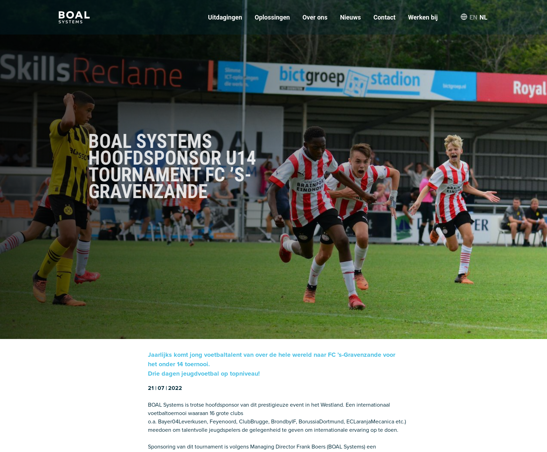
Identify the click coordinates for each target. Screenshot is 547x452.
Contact (384, 17)
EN (474, 17)
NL (483, 17)
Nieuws (350, 17)
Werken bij (423, 17)
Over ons (315, 17)
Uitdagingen (225, 17)
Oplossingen (272, 17)
